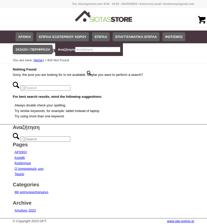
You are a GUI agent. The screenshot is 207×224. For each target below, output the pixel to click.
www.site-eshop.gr (180, 221)
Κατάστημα (23, 163)
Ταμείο (19, 174)
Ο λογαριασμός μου (29, 169)
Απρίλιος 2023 (25, 210)
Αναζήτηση (66, 49)
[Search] (47, 88)
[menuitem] (24, 37)
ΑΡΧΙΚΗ (21, 152)
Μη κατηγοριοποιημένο (31, 192)
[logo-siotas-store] (103, 19)
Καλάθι (20, 158)
